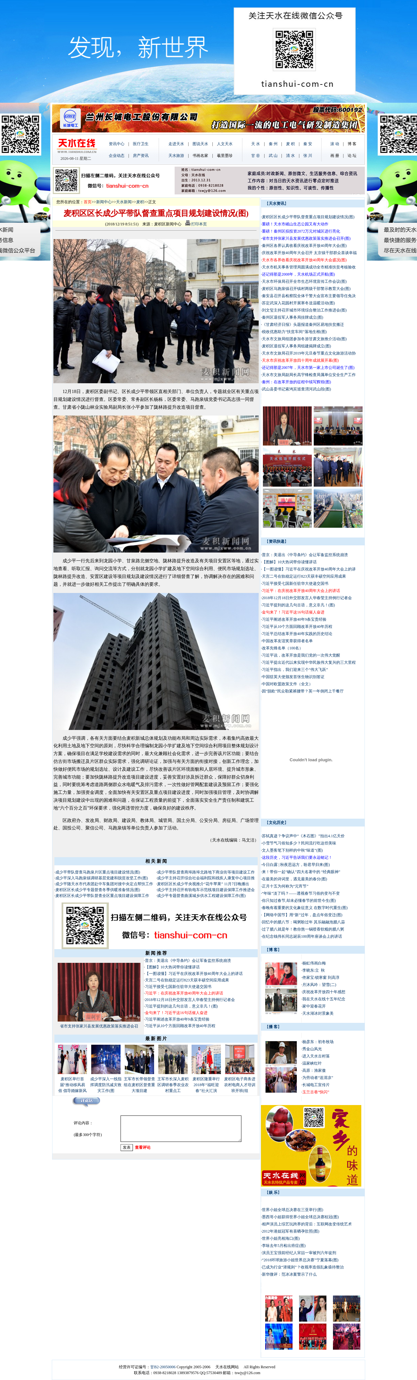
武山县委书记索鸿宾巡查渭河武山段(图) (296, 389)
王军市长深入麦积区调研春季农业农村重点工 (173, 1085)
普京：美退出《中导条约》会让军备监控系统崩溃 (188, 960)
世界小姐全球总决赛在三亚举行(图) (292, 1209)
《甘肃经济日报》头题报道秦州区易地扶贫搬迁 (303, 324)
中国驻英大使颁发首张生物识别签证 (293, 677)
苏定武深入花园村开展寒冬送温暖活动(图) (298, 303)
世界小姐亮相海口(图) (281, 1238)
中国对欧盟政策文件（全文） (287, 684)
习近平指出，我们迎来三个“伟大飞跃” (295, 669)
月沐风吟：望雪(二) (319, 984)
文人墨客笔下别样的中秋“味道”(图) (292, 850)
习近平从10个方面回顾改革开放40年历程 (180, 1026)
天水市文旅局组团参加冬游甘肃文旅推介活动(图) (304, 339)
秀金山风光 (312, 1049)
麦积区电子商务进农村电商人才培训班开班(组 (239, 1085)
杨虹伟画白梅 (314, 963)
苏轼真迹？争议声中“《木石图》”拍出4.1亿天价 (303, 836)
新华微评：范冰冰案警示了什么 (289, 1274)
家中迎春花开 (314, 1006)
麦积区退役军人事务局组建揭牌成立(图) (296, 346)
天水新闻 (124, 202)
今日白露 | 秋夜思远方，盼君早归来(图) (296, 864)
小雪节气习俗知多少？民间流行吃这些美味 (299, 843)
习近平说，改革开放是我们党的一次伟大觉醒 (301, 655)
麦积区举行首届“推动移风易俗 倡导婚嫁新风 (72, 1085)
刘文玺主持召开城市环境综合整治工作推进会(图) (304, 310)
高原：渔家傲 (314, 1070)
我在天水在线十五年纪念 (323, 999)
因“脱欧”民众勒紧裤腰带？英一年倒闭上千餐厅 (303, 691)
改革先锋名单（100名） (282, 648)
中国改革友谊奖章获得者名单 (287, 641)
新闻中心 (104, 202)
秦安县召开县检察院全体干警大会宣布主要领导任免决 (309, 296)
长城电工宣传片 (316, 1085)
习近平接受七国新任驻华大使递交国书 (178, 986)
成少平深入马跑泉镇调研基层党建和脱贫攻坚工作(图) (101, 878)
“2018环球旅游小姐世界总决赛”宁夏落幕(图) (300, 1260)
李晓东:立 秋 (313, 970)
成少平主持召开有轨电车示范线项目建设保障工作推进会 (206, 889)
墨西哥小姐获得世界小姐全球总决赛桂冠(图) (300, 1217)
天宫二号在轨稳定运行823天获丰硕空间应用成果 (187, 980)
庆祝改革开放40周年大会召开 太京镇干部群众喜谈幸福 (309, 252)
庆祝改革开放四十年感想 (323, 992)
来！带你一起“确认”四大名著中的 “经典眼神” (301, 872)
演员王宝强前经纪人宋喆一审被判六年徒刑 (299, 1253)
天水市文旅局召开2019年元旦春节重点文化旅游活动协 (309, 353)
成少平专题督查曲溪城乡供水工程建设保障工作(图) (201, 895)
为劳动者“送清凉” (317, 1077)
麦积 (140, 202)
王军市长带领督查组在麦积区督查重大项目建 (139, 1085)
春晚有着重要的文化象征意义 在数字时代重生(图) (305, 907)
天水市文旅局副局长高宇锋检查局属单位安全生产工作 (309, 374)
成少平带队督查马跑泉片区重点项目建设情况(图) (97, 872)
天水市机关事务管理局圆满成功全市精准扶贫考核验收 (309, 267)
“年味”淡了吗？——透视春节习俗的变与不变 (301, 893)
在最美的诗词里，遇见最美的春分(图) (294, 879)
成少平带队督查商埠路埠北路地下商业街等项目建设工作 (206, 872)
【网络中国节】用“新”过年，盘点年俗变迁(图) (302, 915)
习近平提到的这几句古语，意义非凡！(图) (181, 1006)
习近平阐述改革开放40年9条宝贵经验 (177, 1019)
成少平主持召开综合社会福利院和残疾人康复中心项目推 (206, 878)
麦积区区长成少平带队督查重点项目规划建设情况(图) (308, 217)
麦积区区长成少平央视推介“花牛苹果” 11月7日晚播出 (203, 884)
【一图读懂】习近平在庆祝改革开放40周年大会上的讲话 (194, 973)
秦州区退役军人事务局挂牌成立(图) (292, 317)
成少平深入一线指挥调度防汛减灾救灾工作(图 (106, 1085)
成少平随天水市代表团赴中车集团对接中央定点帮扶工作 (104, 884)
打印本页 (196, 224)
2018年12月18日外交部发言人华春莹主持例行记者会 (190, 999)
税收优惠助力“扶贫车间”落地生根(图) (294, 331)
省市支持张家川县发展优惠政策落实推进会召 (99, 1026)
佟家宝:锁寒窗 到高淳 (320, 977)
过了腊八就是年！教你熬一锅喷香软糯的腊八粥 (303, 929)
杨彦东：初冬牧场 (318, 1041)
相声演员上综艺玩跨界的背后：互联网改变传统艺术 (307, 1224)
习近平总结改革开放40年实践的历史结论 (297, 633)
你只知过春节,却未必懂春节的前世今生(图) (299, 900)
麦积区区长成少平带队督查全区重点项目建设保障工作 (102, 895)
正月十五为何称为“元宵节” (285, 886)
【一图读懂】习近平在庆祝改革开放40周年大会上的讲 (309, 569)
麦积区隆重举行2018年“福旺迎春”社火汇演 (206, 1085)
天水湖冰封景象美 (318, 1013)
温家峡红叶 (312, 1063)
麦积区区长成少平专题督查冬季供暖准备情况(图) (97, 889)
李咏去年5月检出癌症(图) (284, 1245)
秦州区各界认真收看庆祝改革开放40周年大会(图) (304, 245)
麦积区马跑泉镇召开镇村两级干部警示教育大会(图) (306, 288)
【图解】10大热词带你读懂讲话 (172, 967)
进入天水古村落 (316, 1056)
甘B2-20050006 (163, 1367)
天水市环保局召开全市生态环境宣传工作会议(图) (304, 281)
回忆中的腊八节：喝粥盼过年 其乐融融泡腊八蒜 (303, 922)
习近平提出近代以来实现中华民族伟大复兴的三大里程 (309, 662)
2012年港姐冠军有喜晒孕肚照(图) (290, 1231)
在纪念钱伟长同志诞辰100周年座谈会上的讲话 (302, 936)
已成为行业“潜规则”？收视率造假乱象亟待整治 (303, 1267)
